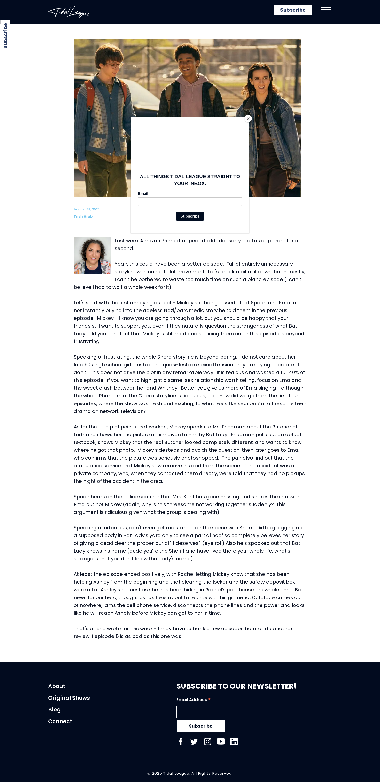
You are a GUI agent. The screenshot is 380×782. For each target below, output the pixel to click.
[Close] (248, 118)
